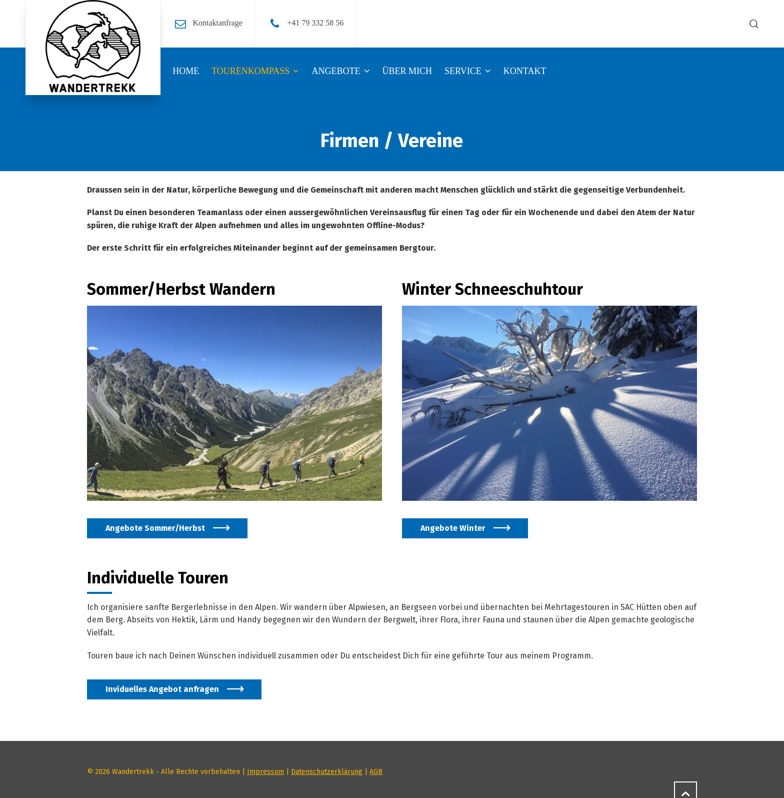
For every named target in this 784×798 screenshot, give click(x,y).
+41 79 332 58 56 (315, 23)
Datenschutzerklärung (326, 771)
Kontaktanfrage (217, 23)
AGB (376, 771)
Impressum (265, 771)
